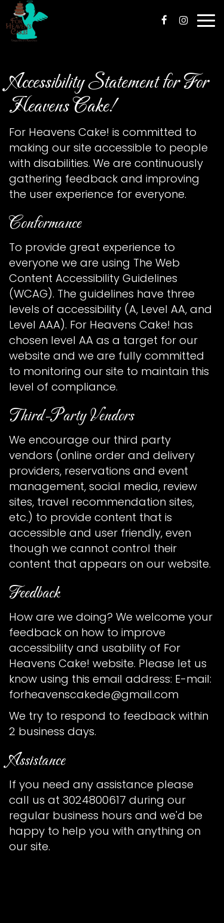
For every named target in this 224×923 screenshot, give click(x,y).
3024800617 (94, 799)
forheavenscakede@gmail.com (94, 694)
